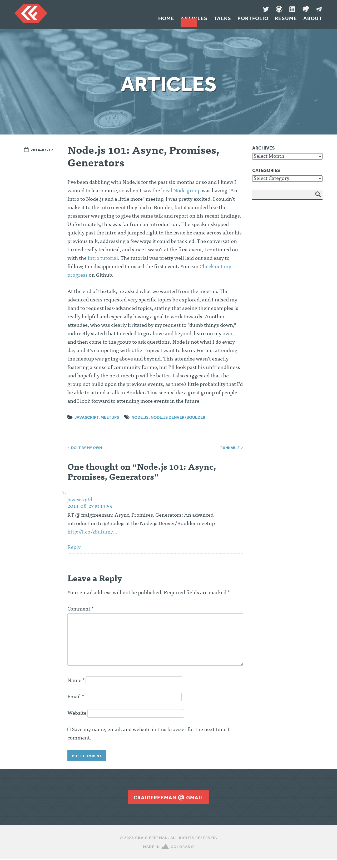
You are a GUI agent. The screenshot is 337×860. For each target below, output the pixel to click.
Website (76, 713)
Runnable (230, 447)
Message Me (319, 9)
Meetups (110, 417)
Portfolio (253, 20)
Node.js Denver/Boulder (178, 417)
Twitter (266, 9)
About (313, 20)
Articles (194, 20)
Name (76, 680)
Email (75, 697)
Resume (286, 20)
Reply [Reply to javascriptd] (74, 547)
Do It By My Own (86, 447)
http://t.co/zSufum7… (92, 532)
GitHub (279, 9)
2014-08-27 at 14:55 (89, 506)
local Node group (181, 191)
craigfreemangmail (168, 798)
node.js (139, 417)
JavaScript (86, 417)
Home (166, 20)
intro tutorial (103, 258)
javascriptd (79, 500)
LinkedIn (292, 9)
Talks (222, 20)
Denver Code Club (305, 9)
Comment (80, 609)
